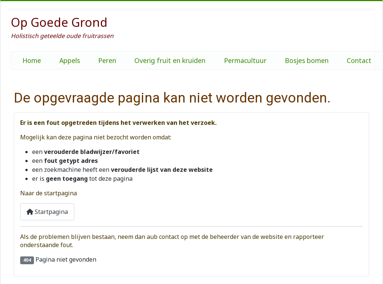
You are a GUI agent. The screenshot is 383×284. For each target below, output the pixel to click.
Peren (107, 60)
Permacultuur (245, 60)
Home (31, 60)
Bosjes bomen (306, 60)
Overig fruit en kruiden (169, 60)
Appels (69, 60)
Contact (359, 60)
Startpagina (47, 212)
